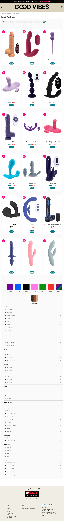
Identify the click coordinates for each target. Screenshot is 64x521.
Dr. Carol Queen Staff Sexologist (29, 510)
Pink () (34, 291)
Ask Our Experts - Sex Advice (28, 508)
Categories (3, 13)
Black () (26, 291)
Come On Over (32, 59)
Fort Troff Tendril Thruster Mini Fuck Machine (53, 224)
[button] (10, 226)
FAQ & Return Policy (11, 516)
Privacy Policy (9, 513)
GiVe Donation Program (47, 510)
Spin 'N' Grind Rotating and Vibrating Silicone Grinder (53, 142)
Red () (50, 291)
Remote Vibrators (15, 13)
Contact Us (8, 508)
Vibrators (9, 13)
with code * (32, 1)
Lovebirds (32, 224)
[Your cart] (61, 7)
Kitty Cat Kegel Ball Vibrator (52, 59)
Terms (7, 514)
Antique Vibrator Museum (47, 509)
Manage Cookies (10, 517)
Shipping (8, 511)
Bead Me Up (52, 100)
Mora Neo (32, 268)
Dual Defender (11, 268)
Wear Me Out (11, 183)
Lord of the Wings (52, 183)
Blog (23, 505)
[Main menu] (1, 7)
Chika (52, 268)
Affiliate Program (45, 507)
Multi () (58, 291)
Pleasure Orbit (32, 100)
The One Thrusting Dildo (11, 59)
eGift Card (8, 505)
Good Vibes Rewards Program (48, 512)
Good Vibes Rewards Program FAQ (49, 514)
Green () (42, 291)
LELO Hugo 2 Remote (11, 224)
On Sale (44, 22)
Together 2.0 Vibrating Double (32, 141)
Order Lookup (9, 510)
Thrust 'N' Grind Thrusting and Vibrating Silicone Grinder (11, 100)
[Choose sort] (37, 22)
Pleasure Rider (11, 141)
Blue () (18, 291)
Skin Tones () (34, 303)
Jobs (43, 515)
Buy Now (11, 63)
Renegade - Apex (32, 183)
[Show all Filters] (5, 22)
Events (23, 507)
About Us (8, 507)
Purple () (10, 291)
